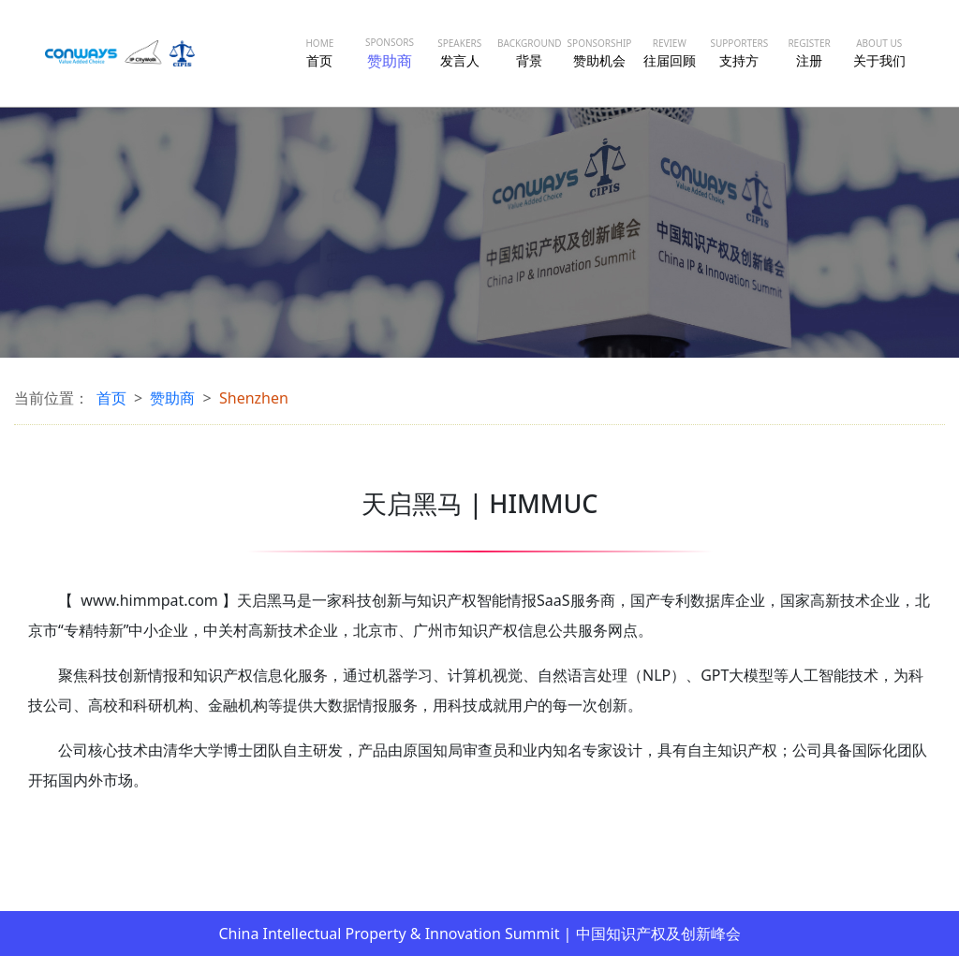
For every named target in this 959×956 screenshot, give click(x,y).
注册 (809, 53)
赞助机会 (600, 53)
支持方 (739, 53)
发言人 (459, 53)
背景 (529, 53)
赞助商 (389, 53)
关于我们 (879, 53)
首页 (319, 53)
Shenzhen (253, 398)
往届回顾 (669, 53)
